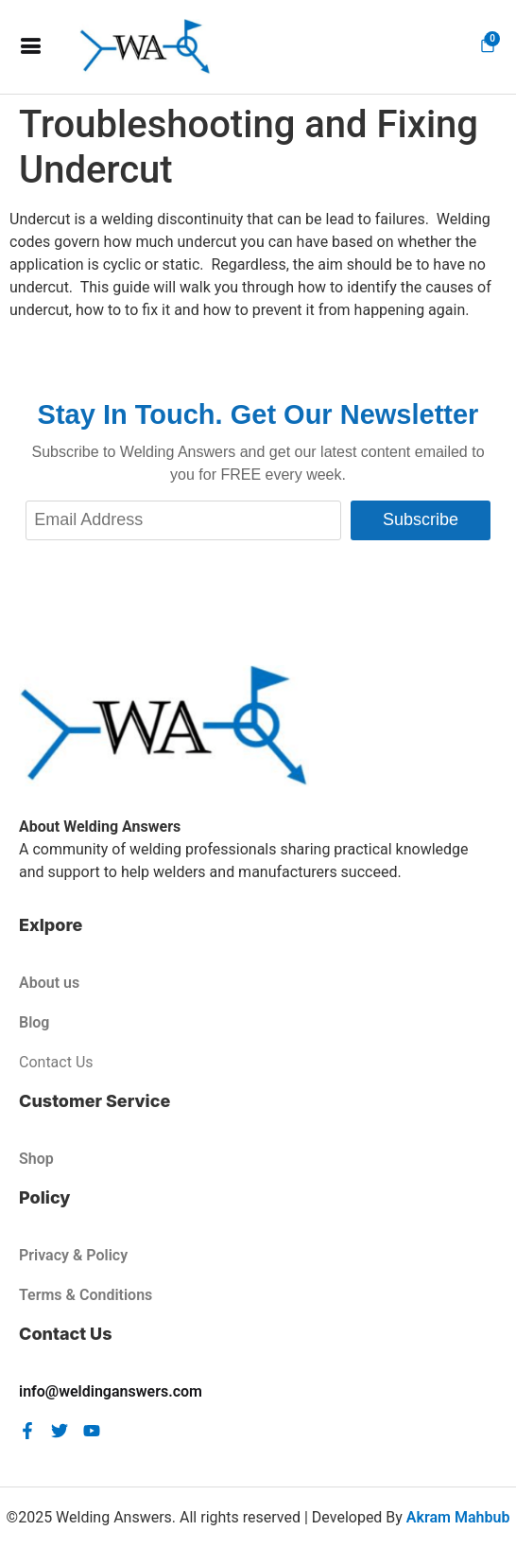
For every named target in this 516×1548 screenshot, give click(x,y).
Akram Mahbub (458, 1517)
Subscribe (420, 519)
